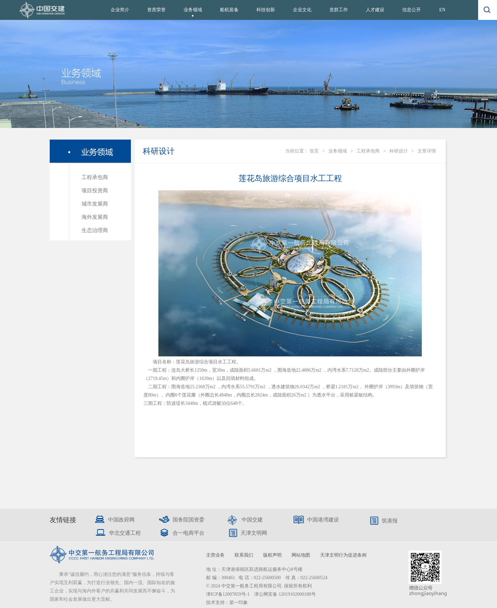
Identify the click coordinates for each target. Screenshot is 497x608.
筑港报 (390, 520)
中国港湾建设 (323, 519)
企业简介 (120, 9)
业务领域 (193, 9)
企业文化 (302, 9)
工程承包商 (95, 177)
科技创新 (265, 9)
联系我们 (244, 555)
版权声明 (272, 555)
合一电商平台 (188, 533)
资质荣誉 (156, 9)
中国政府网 (121, 519)
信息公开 (411, 9)
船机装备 (229, 9)
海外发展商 (95, 217)
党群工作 (338, 9)
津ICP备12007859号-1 (228, 594)
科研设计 (398, 151)
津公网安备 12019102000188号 (285, 594)
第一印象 (238, 602)
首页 (314, 151)
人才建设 (375, 9)
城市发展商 (95, 204)
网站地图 (301, 555)
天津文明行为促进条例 (343, 555)
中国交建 (252, 519)
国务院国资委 (188, 519)
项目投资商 (95, 190)
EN (442, 9)
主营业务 (215, 555)
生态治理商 (95, 230)
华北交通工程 (125, 533)
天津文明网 (254, 533)
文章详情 (426, 151)
